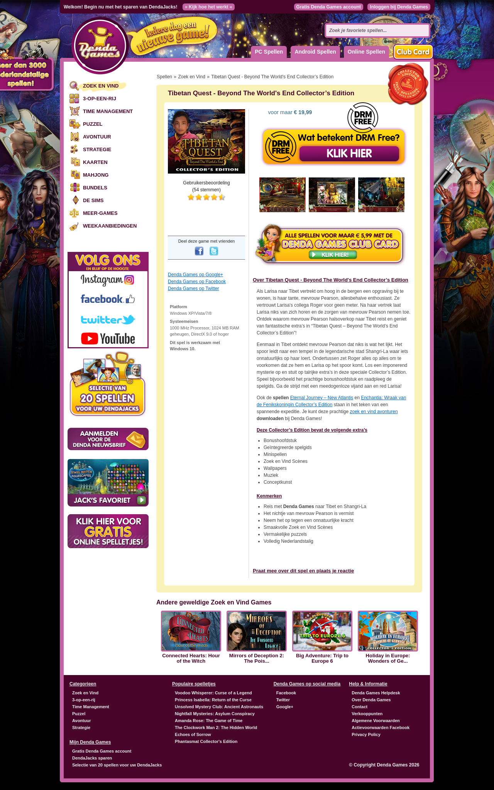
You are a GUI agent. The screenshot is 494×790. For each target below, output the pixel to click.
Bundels (95, 188)
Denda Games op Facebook (197, 281)
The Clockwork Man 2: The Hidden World (216, 727)
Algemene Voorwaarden (376, 720)
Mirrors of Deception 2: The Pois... (256, 658)
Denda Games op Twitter (193, 288)
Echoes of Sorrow (193, 734)
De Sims (93, 200)
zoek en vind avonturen (374, 411)
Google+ (284, 706)
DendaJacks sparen (92, 758)
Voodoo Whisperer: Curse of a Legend (213, 692)
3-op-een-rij (99, 98)
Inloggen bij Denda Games (399, 7)
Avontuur (97, 137)
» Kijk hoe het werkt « (208, 7)
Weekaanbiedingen (110, 226)
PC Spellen (269, 52)
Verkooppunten (367, 713)
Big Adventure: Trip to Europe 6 (322, 658)
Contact (359, 706)
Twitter (283, 699)
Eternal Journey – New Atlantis (321, 397)
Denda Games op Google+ (195, 274)
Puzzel (93, 124)
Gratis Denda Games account (328, 7)
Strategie (97, 149)
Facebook (286, 692)
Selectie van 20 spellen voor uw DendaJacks (117, 765)
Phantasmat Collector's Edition (206, 741)
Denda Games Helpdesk (376, 692)
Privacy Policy (366, 734)
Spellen (164, 76)
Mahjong (95, 175)
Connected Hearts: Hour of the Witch (191, 658)
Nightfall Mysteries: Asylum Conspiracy (215, 713)
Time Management (108, 111)
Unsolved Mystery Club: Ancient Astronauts (219, 706)
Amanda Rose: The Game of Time (208, 720)
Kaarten (95, 162)
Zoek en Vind (100, 86)
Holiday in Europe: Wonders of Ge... (388, 658)
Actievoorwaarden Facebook (380, 727)
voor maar (289, 112)
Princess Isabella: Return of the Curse (213, 699)
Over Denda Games (371, 699)
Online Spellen (366, 52)
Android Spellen (315, 52)
